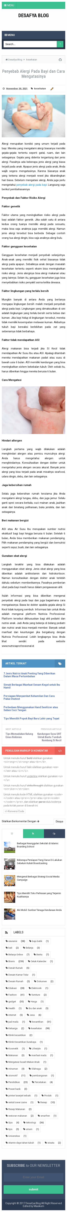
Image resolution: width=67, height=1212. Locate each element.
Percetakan (40, 1082)
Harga (34, 1001)
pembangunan (39, 1075)
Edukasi (12, 988)
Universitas (14, 1136)
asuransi (12, 941)
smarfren (45, 1115)
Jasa (32, 1015)
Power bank (14, 1089)
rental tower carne (17, 1102)
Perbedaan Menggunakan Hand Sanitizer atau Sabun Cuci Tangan (31, 709)
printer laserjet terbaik (19, 1095)
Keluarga (13, 1028)
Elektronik (36, 988)
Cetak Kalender (38, 961)
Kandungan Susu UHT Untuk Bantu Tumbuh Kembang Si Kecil (49, 737)
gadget (12, 1001)
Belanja (29, 947)
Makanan (13, 1055)
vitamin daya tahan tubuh (21, 1142)
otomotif (13, 1075)
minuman (13, 1068)
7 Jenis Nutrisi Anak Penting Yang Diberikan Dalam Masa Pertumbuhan (29, 675)
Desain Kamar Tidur (18, 974)
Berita (39, 954)
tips (10, 1129)
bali (10, 947)
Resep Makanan (16, 1109)
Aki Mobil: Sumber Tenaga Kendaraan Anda (39, 910)
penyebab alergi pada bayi (31, 184)
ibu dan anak (35, 1008)
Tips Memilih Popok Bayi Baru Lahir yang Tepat (31, 718)
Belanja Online (15, 954)
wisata (51, 1142)
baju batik (37, 941)
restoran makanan (17, 1115)
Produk (48, 1095)
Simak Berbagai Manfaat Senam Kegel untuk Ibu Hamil (32, 686)
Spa (10, 1122)
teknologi (31, 1122)
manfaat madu (38, 1055)
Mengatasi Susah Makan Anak (24, 1062)
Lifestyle (36, 1048)
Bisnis (11, 961)
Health (11, 1008)
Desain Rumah (15, 981)
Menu (9, 35)
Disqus (59, 821)
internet (12, 1015)
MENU (10, 5)
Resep (43, 1102)
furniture (35, 994)
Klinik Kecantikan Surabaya (22, 1042)
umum (29, 1129)
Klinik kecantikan (17, 1035)
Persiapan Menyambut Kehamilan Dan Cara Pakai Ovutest (29, 697)
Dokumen (42, 981)
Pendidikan (14, 1082)
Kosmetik (13, 1048)
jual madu (13, 1021)
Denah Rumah (15, 968)
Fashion (12, 994)
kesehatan (40, 88)
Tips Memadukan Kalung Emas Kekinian (19, 735)
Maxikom (39, 1206)
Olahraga (36, 1068)
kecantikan (37, 1021)
